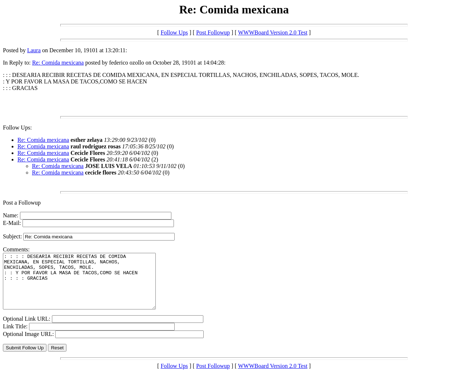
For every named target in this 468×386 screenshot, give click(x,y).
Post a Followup (22, 203)
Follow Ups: (17, 127)
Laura (34, 50)
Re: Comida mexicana (58, 62)
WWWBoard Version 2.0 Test (272, 32)
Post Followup (213, 32)
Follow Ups (174, 32)
